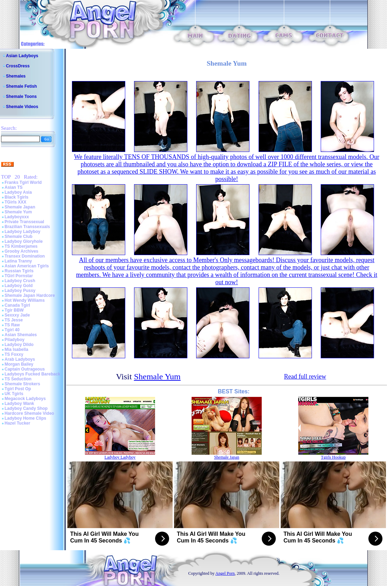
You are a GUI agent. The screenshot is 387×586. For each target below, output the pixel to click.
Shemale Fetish (21, 86)
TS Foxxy (14, 354)
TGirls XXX (15, 202)
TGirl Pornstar (19, 275)
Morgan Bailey (19, 364)
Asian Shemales (21, 334)
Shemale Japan (20, 207)
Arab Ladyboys (20, 359)
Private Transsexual (24, 221)
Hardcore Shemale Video (29, 413)
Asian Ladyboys (22, 55)
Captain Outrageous (25, 369)
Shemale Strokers (22, 383)
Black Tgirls (16, 197)
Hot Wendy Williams (25, 300)
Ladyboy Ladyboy (22, 231)
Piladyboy (15, 339)
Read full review (305, 376)
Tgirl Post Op (18, 388)
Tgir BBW (14, 310)
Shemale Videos (22, 106)
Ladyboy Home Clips (25, 418)
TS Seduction (18, 379)
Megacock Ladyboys (25, 398)
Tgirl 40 (12, 329)
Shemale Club (18, 236)
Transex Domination (25, 256)
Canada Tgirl (17, 305)
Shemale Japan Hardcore (30, 295)
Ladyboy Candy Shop (26, 408)
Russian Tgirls (19, 270)
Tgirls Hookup (333, 457)
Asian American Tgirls (27, 266)
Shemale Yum (18, 211)
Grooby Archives (21, 251)
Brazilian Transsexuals (27, 226)
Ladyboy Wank (19, 403)
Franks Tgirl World (23, 182)
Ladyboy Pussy (20, 290)
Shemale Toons (21, 96)
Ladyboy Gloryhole (24, 241)
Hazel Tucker (17, 423)
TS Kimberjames (21, 246)
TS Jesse (14, 320)
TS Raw (12, 324)
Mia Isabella (16, 349)
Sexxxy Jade (17, 315)
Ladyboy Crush (20, 280)
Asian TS (13, 187)
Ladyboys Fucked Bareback (32, 374)
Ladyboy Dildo (19, 344)
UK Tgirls (14, 393)
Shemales (16, 76)
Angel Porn (225, 573)
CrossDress (17, 66)
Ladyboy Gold (19, 285)
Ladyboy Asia (18, 192)
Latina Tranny (18, 261)
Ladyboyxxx (17, 216)
